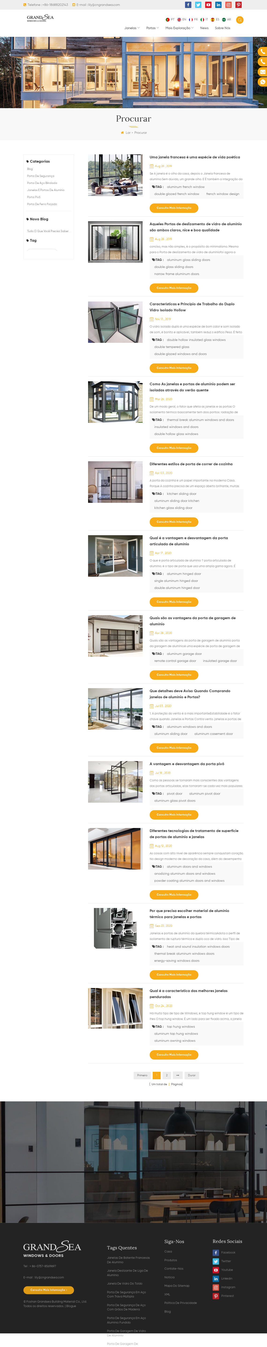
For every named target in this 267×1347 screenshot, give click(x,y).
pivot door (174, 793)
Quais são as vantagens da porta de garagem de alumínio (193, 621)
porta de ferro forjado (42, 204)
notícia (169, 1334)
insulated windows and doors (176, 427)
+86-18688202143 (55, 5)
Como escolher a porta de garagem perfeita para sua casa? (45, 256)
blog (30, 169)
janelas (130, 28)
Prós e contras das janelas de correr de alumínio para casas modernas (47, 290)
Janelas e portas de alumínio (45, 190)
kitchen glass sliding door (173, 508)
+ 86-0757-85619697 (43, 1314)
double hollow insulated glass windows (48, 383)
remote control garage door (175, 661)
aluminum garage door (184, 654)
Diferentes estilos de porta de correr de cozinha (191, 464)
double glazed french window (43, 359)
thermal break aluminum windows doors (184, 953)
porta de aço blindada (42, 183)
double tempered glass (44, 395)
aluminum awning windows (174, 1040)
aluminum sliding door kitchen (176, 501)
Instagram (224, 1332)
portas (151, 28)
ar (226, 19)
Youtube (223, 1314)
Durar (192, 1075)
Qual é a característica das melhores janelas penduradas (188, 994)
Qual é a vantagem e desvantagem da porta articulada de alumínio (189, 541)
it (204, 19)
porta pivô (33, 197)
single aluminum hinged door (176, 581)
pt (170, 19)
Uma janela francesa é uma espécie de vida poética (195, 157)
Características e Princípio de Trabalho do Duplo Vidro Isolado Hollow (192, 307)
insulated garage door (220, 661)
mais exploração (178, 28)
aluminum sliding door (170, 734)
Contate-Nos (173, 1325)
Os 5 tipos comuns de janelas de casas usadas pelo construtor (49, 305)
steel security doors (42, 337)
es (215, 19)
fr (193, 19)
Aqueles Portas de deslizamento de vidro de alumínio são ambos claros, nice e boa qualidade (196, 227)
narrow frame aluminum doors (44, 442)
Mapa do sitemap (176, 1342)
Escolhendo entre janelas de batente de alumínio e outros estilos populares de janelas (46, 273)
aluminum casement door (213, 734)
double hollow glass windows (176, 434)
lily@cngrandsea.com (104, 5)
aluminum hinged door (184, 574)
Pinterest (223, 1340)
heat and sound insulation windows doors (198, 946)
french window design (44, 371)
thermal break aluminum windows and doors (200, 420)
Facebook (224, 1297)
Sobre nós (222, 28)
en (181, 19)
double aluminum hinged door (177, 588)
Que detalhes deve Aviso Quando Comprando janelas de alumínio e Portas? (190, 694)
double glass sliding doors (46, 430)
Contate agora (134, 1199)
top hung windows (181, 1026)
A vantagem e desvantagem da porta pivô (187, 764)
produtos (170, 1317)
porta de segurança (40, 176)
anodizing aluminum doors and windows (184, 873)
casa (168, 1308)
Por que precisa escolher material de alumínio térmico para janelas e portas (189, 914)
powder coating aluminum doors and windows (189, 880)
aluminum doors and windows (189, 866)
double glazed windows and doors (48, 407)
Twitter (222, 1306)
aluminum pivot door (204, 793)
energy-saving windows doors (176, 960)
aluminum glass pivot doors (174, 800)
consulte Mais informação (174, 208)
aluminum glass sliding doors (47, 420)
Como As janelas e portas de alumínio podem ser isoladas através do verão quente (192, 387)
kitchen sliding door (181, 494)
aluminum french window (45, 347)
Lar (125, 132)
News (204, 28)
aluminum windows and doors (189, 727)
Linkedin (222, 1323)
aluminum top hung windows (176, 1033)
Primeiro (142, 1075)
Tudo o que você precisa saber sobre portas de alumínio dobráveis (48, 238)
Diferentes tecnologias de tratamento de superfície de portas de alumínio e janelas (194, 834)
